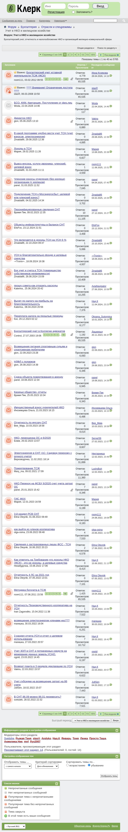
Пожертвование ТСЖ (27, 468)
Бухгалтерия (29, 26)
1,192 (82, 334)
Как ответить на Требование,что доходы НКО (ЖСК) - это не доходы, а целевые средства (41, 561)
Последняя (111, 54)
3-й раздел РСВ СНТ (26, 513)
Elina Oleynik (21, 517)
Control (18, 335)
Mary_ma (19, 471)
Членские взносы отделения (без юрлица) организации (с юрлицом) (39, 180)
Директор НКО (23, 118)
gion (16, 121)
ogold (17, 657)
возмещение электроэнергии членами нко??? (42, 620)
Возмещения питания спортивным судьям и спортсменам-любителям (40, 348)
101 (93, 54)
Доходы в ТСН (23, 148)
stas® (17, 94)
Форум (12, 26)
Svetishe (9, 738)
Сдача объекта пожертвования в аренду (38, 376)
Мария (17, 151)
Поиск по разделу (106, 48)
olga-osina (19, 532)
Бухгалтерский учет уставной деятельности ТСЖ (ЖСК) (38, 74)
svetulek (18, 699)
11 (83, 54)
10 (84, 212)
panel (17, 185)
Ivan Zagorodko (22, 611)
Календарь (44, 20)
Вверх (116, 720)
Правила (30, 20)
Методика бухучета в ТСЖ (30, 589)
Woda (17, 106)
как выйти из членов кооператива (34, 529)
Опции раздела (85, 48)
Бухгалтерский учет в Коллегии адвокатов (39, 331)
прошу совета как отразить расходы (36, 285)
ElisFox (18, 227)
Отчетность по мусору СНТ (30, 422)
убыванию (96, 765)
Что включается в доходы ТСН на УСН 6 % (40, 239)
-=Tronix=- (19, 261)
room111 (18, 80)
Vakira (17, 669)
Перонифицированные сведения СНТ (37, 209)
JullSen (18, 687)
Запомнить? (82, 12)
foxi (16, 319)
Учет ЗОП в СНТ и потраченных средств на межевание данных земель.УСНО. (40, 652)
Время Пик (20, 212)
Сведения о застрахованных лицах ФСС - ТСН (42, 544)
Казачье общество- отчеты (30, 392)
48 (65, 593)
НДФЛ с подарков (24, 361)
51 (87, 54)
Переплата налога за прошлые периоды (38, 315)
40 (63, 335)
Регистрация (56, 12)
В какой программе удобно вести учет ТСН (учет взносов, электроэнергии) (43, 135)
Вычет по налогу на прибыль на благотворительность (33, 302)
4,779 (82, 75)
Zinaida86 (19, 139)
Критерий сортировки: (48, 761)
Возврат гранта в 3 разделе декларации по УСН (43, 666)
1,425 (82, 593)
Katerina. (18, 288)
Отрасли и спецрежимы (56, 26)
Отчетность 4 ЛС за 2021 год (31, 574)
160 (66, 79)
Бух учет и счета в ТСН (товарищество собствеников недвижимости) (37, 272)
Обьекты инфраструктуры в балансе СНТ (39, 224)
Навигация (59, 20)
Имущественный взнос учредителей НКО (39, 407)
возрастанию (75, 765)
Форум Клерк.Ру (101, 825)
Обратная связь (82, 825)
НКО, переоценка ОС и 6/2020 (32, 437)
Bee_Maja (19, 425)
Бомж (17, 440)
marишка (19, 623)
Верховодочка (21, 459)
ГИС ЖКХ (20, 498)
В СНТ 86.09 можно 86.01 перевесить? (37, 696)
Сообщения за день (12, 20)
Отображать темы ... (16, 761)
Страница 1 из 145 (52, 54)
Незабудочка (21, 565)
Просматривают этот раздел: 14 (23, 749)
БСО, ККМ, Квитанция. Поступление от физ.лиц (43, 102)
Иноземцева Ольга (24, 410)
